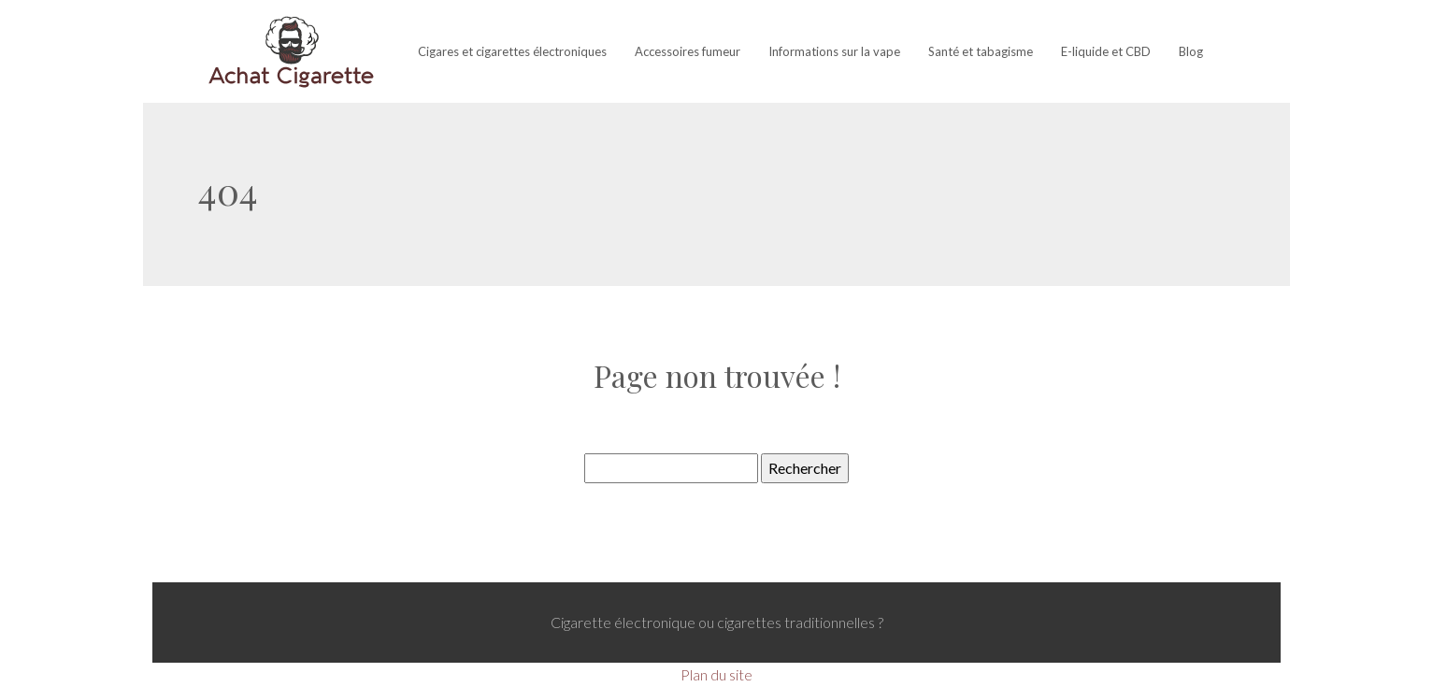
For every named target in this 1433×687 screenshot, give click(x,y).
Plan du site (716, 674)
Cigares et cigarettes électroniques (512, 51)
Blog (1191, 51)
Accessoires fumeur (687, 51)
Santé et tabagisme (980, 51)
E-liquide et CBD (1106, 51)
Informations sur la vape (834, 51)
